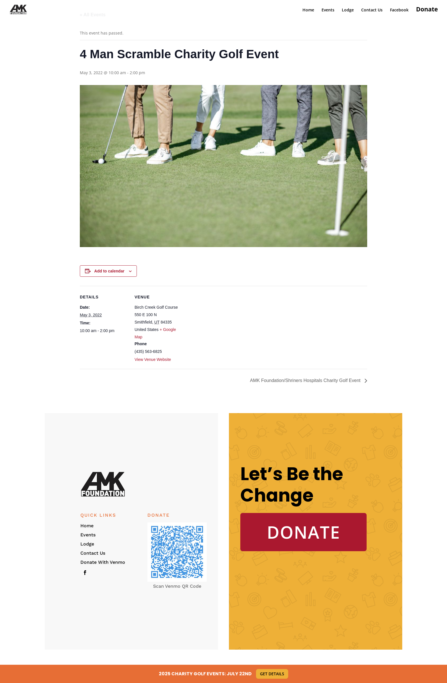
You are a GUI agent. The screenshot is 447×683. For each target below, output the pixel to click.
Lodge (348, 10)
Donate (427, 10)
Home (308, 10)
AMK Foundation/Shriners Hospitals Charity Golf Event (306, 380)
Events (328, 10)
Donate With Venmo (102, 562)
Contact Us (372, 10)
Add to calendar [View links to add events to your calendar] (109, 271)
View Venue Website (153, 359)
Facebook (399, 10)
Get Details (272, 673)
